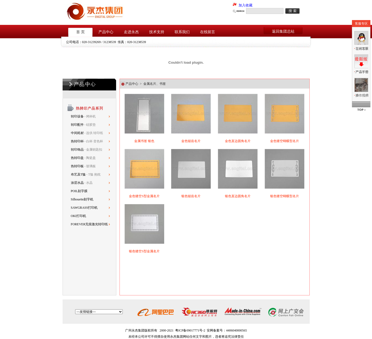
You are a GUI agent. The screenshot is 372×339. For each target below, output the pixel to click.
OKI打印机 (78, 216)
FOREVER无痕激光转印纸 (89, 224)
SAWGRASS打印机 (84, 208)
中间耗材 (78, 133)
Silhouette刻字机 (82, 199)
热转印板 (77, 166)
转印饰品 (78, 149)
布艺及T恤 (78, 174)
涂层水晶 (77, 183)
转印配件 (78, 125)
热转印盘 (77, 158)
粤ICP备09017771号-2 (190, 330)
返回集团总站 (283, 31)
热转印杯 (78, 141)
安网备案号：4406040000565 (227, 330)
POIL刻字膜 (79, 191)
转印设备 (78, 116)
